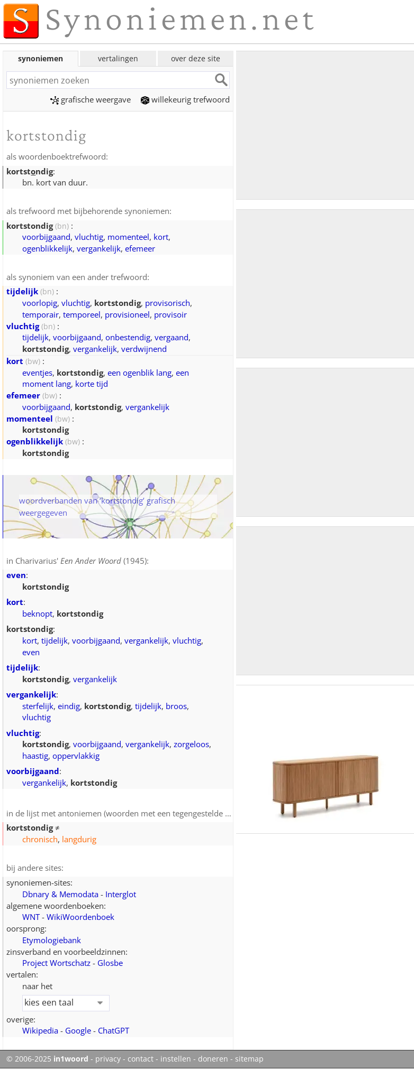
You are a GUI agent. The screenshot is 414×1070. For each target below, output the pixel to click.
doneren (213, 1059)
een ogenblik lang (139, 372)
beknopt (37, 613)
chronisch (40, 839)
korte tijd (91, 383)
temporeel (82, 314)
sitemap (249, 1059)
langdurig (79, 839)
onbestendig (127, 337)
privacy (108, 1059)
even (16, 575)
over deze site (195, 58)
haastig (35, 755)
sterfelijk (37, 706)
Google (78, 1030)
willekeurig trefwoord (185, 99)
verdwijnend (144, 348)
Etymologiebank (51, 940)
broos (176, 706)
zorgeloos (191, 744)
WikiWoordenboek (80, 916)
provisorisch (167, 302)
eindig (69, 706)
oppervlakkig (76, 755)
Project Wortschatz (56, 962)
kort (161, 236)
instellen (175, 1059)
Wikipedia (40, 1030)
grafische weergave (90, 99)
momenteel (128, 236)
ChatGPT (113, 1030)
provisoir (170, 314)
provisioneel (127, 314)
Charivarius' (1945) (81, 560)
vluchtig (89, 236)
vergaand (171, 337)
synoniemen (40, 58)
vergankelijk (99, 248)
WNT (31, 916)
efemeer (140, 248)
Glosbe (110, 962)
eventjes (37, 372)
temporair (40, 314)
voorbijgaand (46, 236)
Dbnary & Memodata (60, 894)
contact (141, 1059)
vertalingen (118, 58)
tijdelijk (22, 291)
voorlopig (39, 302)
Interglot (120, 894)
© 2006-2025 (47, 1059)
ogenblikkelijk (47, 248)
